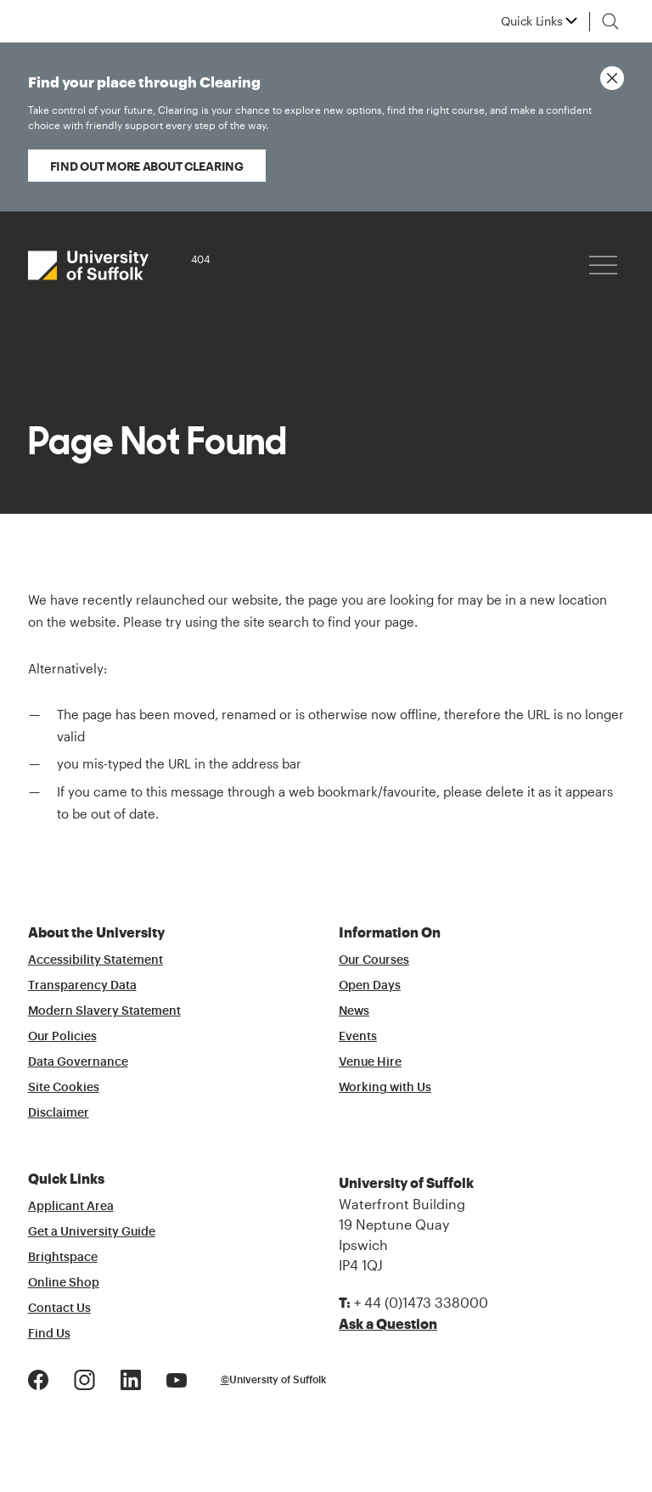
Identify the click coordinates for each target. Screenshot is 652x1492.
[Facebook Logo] (38, 1378)
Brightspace (63, 1258)
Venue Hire (370, 1062)
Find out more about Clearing (147, 166)
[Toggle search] (610, 21)
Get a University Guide (91, 1232)
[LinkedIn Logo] (131, 1378)
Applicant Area (71, 1207)
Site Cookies (63, 1088)
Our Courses (374, 960)
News (354, 1011)
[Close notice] (612, 78)
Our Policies (62, 1037)
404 (200, 259)
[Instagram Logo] (84, 1378)
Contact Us (59, 1309)
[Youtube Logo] (176, 1378)
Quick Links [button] (531, 21)
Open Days (370, 986)
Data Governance (78, 1062)
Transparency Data (82, 986)
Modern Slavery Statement (104, 1011)
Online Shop (63, 1283)
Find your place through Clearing (309, 104)
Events (358, 1037)
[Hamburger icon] (603, 265)
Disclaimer (58, 1113)
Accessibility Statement (95, 960)
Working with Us (385, 1088)
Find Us (49, 1334)
